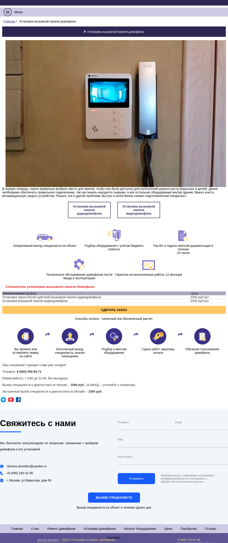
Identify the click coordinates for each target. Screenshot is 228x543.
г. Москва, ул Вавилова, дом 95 (29, 480)
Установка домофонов (100, 528)
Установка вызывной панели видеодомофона (138, 210)
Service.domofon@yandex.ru (27, 466)
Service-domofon (48, 539)
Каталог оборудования (140, 528)
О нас (35, 528)
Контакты (113, 537)
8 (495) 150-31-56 (188, 539)
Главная (17, 528)
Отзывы (210, 528)
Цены (168, 528)
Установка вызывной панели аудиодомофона (89, 210)
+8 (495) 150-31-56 (19, 473)
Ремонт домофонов (61, 528)
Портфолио (188, 528)
